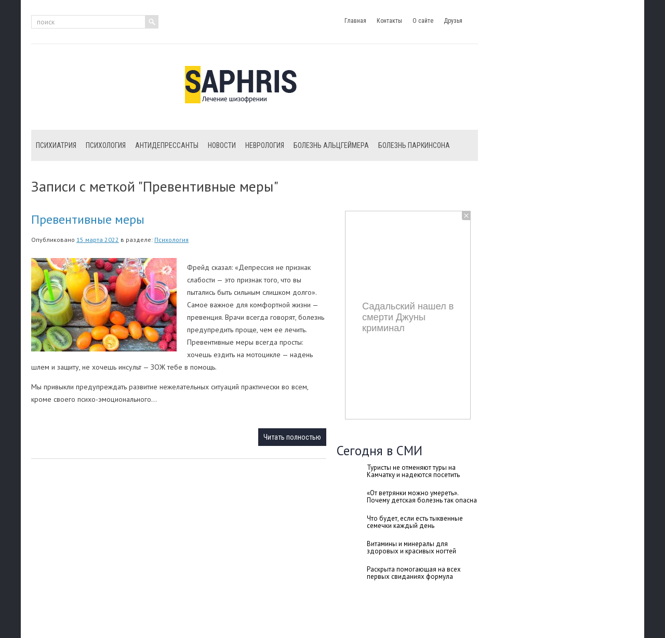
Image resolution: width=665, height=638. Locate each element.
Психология (106, 145)
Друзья (453, 20)
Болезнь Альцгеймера (331, 145)
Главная (355, 20)
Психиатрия (56, 145)
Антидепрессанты (166, 145)
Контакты (389, 20)
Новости (222, 145)
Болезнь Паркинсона (414, 145)
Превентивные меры (87, 219)
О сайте (423, 20)
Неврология (264, 145)
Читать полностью (292, 437)
